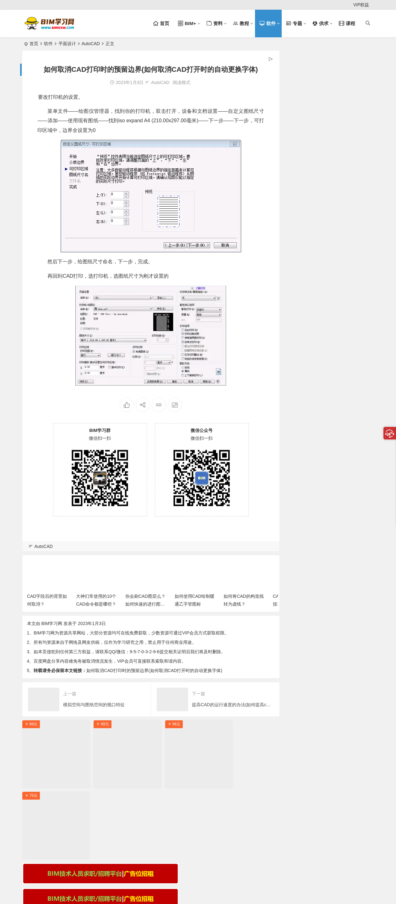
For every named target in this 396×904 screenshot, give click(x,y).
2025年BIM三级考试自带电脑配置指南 (320, 177)
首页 (34, 43)
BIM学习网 (51, 620)
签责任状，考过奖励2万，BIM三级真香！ (323, 204)
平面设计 (67, 43)
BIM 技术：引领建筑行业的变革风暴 (318, 150)
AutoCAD (91, 43)
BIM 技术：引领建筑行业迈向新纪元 (318, 141)
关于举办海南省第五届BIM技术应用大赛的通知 (328, 195)
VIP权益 (361, 4)
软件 (48, 43)
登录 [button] (31, 5)
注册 (50, 5)
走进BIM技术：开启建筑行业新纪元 (317, 131)
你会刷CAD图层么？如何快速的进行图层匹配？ (145, 601)
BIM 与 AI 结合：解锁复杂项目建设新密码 (323, 159)
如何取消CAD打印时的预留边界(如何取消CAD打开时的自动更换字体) (154, 667)
